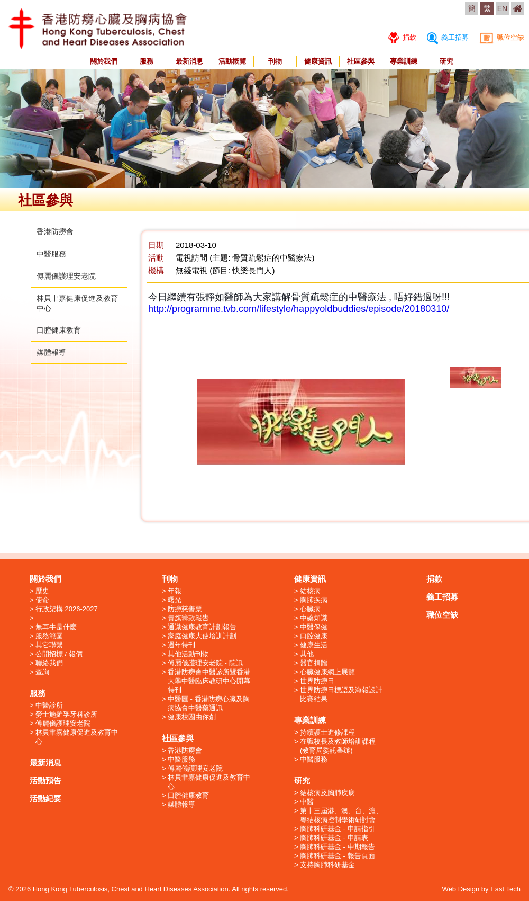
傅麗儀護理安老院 (66, 276)
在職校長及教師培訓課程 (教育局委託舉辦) (338, 745)
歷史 (42, 591)
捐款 (402, 37)
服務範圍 (49, 636)
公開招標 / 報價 (59, 654)
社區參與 (361, 61)
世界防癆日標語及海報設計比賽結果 (341, 694)
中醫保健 (313, 627)
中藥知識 (313, 618)
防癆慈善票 (185, 609)
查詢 (42, 672)
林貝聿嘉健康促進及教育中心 (76, 736)
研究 (446, 61)
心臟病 (310, 609)
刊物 (275, 61)
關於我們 (103, 61)
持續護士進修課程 (327, 732)
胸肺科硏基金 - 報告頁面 (337, 856)
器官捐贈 (313, 663)
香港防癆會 (55, 231)
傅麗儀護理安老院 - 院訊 (205, 663)
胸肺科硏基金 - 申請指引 (337, 829)
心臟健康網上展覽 (327, 672)
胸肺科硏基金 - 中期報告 (337, 847)
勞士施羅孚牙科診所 (66, 714)
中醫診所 (49, 705)
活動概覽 (232, 61)
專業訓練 (403, 61)
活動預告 (45, 780)
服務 (146, 61)
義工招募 (448, 37)
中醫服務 (51, 253)
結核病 (310, 591)
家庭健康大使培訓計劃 (202, 636)
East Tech (505, 889)
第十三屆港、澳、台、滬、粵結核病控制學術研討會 (341, 815)
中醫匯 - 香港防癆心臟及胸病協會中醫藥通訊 (209, 703)
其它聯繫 (49, 645)
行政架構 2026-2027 (66, 609)
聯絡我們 (49, 663)
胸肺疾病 (313, 600)
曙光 (174, 600)
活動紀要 (45, 798)
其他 (307, 654)
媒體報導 (51, 352)
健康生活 (313, 645)
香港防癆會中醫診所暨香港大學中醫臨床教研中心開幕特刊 (209, 681)
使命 (42, 600)
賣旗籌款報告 (188, 618)
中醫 (307, 802)
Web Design (461, 889)
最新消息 (189, 61)
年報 (174, 591)
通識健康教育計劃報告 (202, 627)
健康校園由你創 (192, 717)
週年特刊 (181, 645)
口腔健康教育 (59, 330)
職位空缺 (501, 37)
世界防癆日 (317, 681)
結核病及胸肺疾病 (327, 793)
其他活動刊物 (188, 654)
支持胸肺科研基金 (327, 865)
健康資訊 (318, 61)
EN (502, 8)
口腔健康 (313, 636)
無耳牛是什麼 (56, 627)
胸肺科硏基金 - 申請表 (334, 838)
